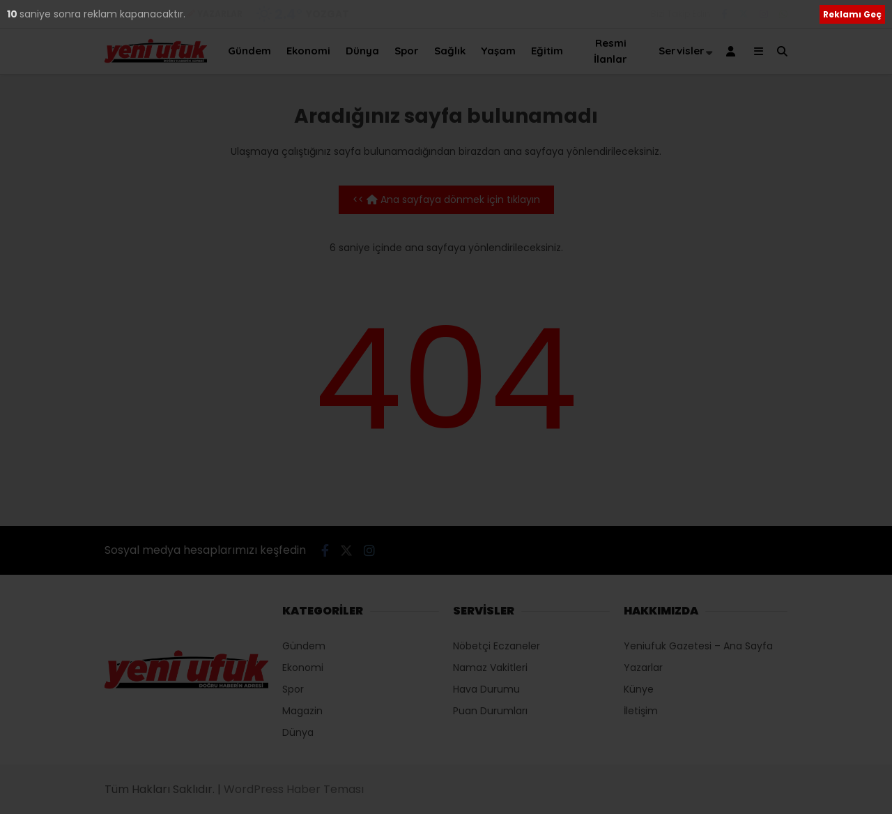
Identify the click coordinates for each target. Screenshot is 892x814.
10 (13, 14)
